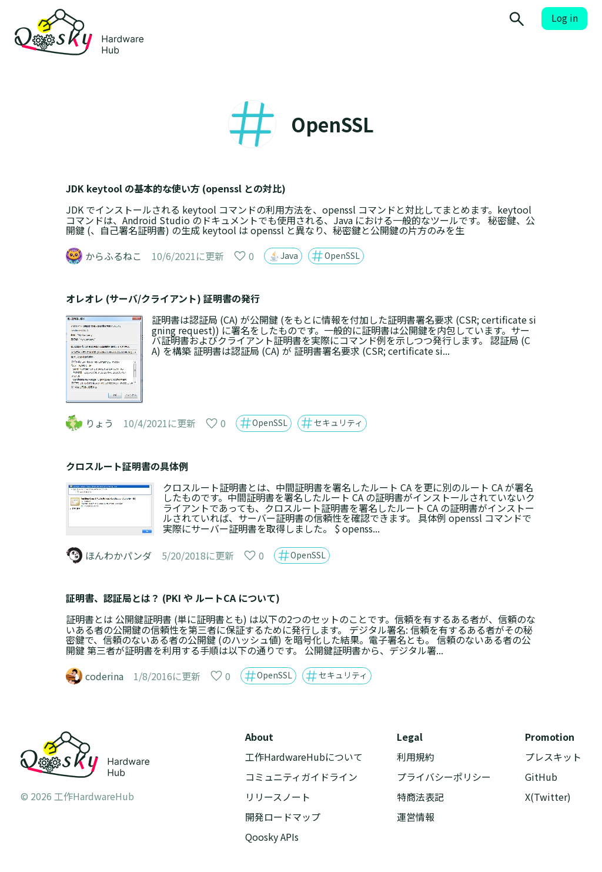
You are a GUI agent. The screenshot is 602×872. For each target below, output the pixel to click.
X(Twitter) (548, 797)
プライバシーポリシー (444, 777)
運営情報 (415, 817)
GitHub (541, 777)
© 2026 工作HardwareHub (77, 796)
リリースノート (277, 797)
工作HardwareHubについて (304, 757)
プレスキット (553, 757)
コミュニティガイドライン (301, 777)
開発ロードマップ (282, 817)
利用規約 (415, 757)
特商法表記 (420, 797)
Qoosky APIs (272, 837)
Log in (564, 18)
